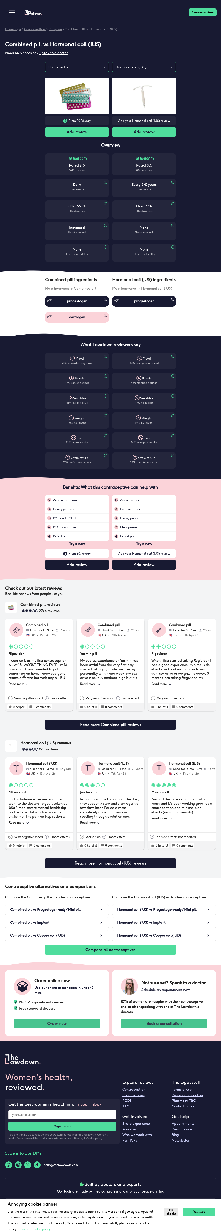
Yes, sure (200, 1212)
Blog (175, 1139)
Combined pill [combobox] (59, 67)
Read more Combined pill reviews (110, 726)
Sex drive (79, 399)
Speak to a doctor (53, 53)
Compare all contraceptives (110, 953)
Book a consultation (164, 1028)
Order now (57, 1028)
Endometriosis (133, 1099)
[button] (77, 281)
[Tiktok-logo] (37, 1169)
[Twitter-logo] (27, 1169)
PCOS (127, 1105)
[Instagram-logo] (18, 1169)
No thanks (171, 1211)
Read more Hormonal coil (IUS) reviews (110, 866)
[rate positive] (10, 708)
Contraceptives (35, 29)
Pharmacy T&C (184, 1105)
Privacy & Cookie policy (88, 1143)
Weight (79, 419)
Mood (80, 359)
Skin (79, 439)
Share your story (202, 12)
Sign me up (62, 1131)
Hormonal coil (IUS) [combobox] (131, 67)
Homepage (13, 29)
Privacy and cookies (187, 1099)
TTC (125, 1111)
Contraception (133, 1094)
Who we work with (137, 1139)
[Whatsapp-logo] (8, 1169)
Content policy (183, 1111)
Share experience (136, 1128)
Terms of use (182, 1094)
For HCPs (129, 1145)
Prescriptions (182, 1133)
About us (129, 1133)
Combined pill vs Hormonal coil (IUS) (91, 29)
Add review (77, 132)
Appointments (183, 1128)
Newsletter (180, 1145)
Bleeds (79, 379)
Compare (55, 29)
